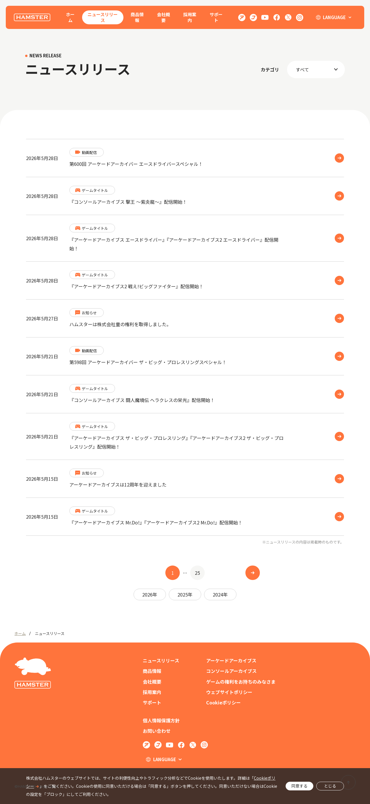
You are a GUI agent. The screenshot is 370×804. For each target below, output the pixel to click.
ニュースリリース (103, 17)
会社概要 (163, 17)
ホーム (70, 17)
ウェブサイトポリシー (229, 692)
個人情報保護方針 (161, 720)
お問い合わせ (157, 731)
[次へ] (252, 573)
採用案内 (189, 17)
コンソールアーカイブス (231, 671)
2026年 (149, 594)
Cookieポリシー (223, 703)
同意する (299, 786)
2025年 (185, 594)
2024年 (220, 594)
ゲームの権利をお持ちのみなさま (240, 682)
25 (197, 572)
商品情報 (137, 17)
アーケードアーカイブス (231, 661)
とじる (330, 786)
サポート (216, 17)
